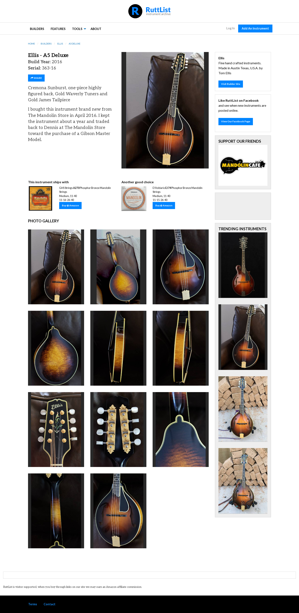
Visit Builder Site (230, 83)
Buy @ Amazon (70, 205)
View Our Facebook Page (235, 121)
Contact (49, 604)
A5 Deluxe (74, 43)
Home (31, 43)
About (96, 29)
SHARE (36, 77)
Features (58, 29)
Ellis (60, 43)
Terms (32, 604)
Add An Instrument (255, 28)
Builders (37, 29)
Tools (77, 29)
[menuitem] (37, 28)
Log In (230, 28)
